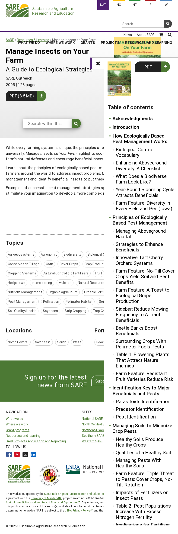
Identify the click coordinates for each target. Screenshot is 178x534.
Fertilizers (81, 273)
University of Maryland (45, 498)
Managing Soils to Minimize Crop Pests (142, 428)
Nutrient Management (25, 292)
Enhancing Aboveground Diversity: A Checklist (141, 165)
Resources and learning (23, 435)
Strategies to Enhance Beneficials (139, 247)
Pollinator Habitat (79, 301)
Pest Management (22, 301)
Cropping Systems (22, 273)
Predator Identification (140, 409)
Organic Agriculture (63, 292)
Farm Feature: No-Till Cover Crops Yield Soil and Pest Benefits (145, 276)
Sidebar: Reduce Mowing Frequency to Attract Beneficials (142, 314)
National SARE (92, 418)
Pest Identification (136, 416)
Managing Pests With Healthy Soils (139, 463)
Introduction (125, 127)
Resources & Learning (33, 40)
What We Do (29, 24)
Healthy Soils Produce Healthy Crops (139, 442)
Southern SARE (93, 435)
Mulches (65, 282)
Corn (49, 264)
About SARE (146, 17)
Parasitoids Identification (143, 401)
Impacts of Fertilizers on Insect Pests (142, 495)
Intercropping (42, 282)
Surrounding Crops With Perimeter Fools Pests (141, 344)
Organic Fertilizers (98, 292)
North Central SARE (96, 424)
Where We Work (60, 24)
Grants (87, 24)
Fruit (98, 273)
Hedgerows (16, 282)
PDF (148, 67)
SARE (10, 40)
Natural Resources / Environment (103, 282)
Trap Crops (101, 311)
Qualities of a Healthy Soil (143, 452)
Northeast (43, 342)
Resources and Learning (148, 24)
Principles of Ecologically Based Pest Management (139, 220)
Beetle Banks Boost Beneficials (137, 330)
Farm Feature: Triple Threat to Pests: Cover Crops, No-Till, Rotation (145, 478)
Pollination (51, 301)
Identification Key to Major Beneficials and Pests (141, 390)
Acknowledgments (132, 118)
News (128, 17)
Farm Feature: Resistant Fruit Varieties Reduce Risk (144, 376)
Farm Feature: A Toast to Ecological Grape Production (142, 295)
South (62, 342)
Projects (110, 24)
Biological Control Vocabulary (134, 152)
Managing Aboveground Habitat (141, 233)
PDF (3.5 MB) (22, 96)
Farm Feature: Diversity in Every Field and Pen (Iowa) (144, 205)
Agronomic (49, 254)
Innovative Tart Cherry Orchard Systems (139, 260)
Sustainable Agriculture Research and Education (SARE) (79, 493)
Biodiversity (73, 254)
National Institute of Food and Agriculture (51, 502)
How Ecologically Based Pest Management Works (139, 138)
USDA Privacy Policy (77, 510)
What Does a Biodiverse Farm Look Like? (141, 179)
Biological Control (101, 254)
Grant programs (17, 430)
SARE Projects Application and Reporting (36, 441)
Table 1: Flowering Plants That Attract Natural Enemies (142, 359)
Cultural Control (55, 273)
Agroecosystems (21, 254)
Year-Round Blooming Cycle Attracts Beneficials (145, 192)
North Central (18, 342)
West (77, 342)
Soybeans (50, 311)
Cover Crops (69, 264)
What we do (14, 418)
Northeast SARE (94, 430)
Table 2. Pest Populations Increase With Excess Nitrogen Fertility (143, 511)
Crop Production (97, 264)
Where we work (17, 424)
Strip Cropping (75, 311)
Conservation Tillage (23, 264)
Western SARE (92, 441)
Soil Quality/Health (22, 311)
